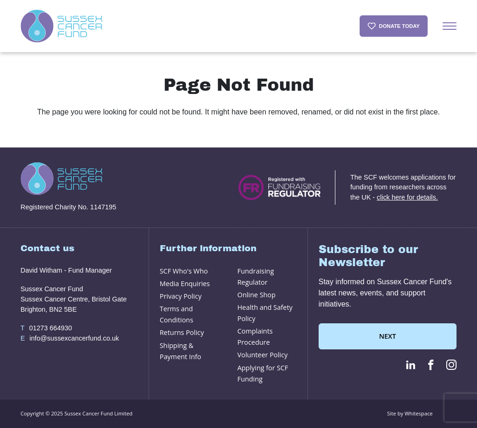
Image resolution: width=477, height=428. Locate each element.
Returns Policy (182, 332)
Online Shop (256, 294)
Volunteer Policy (262, 354)
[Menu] (450, 26)
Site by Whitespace (410, 413)
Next (387, 336)
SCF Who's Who (184, 271)
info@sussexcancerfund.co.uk (69, 339)
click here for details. (407, 197)
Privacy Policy (181, 296)
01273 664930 (46, 328)
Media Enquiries (185, 283)
